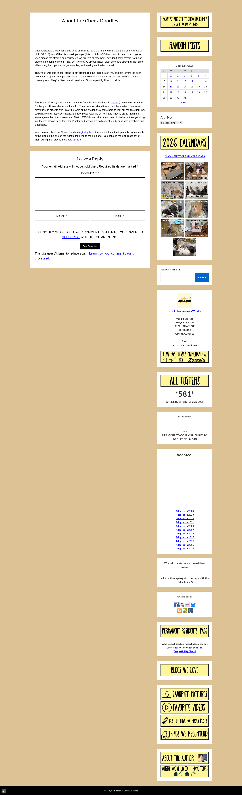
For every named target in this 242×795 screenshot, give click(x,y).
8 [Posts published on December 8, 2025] (171, 81)
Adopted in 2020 (185, 526)
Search (202, 277)
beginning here (86, 132)
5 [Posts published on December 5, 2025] (198, 75)
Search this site (171, 269)
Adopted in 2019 (185, 529)
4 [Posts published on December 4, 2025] (191, 75)
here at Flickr (75, 139)
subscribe (71, 237)
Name (61, 216)
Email (118, 216)
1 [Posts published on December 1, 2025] (171, 75)
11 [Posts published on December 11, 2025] (191, 81)
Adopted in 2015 (185, 544)
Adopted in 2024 (185, 511)
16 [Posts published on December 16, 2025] (178, 86)
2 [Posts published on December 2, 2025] (177, 75)
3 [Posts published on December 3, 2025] (184, 75)
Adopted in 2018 (185, 533)
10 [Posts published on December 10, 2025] (185, 81)
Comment (90, 173)
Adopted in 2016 (185, 541)
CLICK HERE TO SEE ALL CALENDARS (185, 156)
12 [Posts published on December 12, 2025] (198, 81)
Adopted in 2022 (185, 518)
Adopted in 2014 (185, 548)
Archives (167, 117)
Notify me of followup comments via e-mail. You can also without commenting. (90, 234)
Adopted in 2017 (185, 537)
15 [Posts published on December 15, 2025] (171, 86)
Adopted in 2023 (185, 514)
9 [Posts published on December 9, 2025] (177, 81)
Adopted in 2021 (185, 522)
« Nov (183, 102)
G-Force (115, 102)
